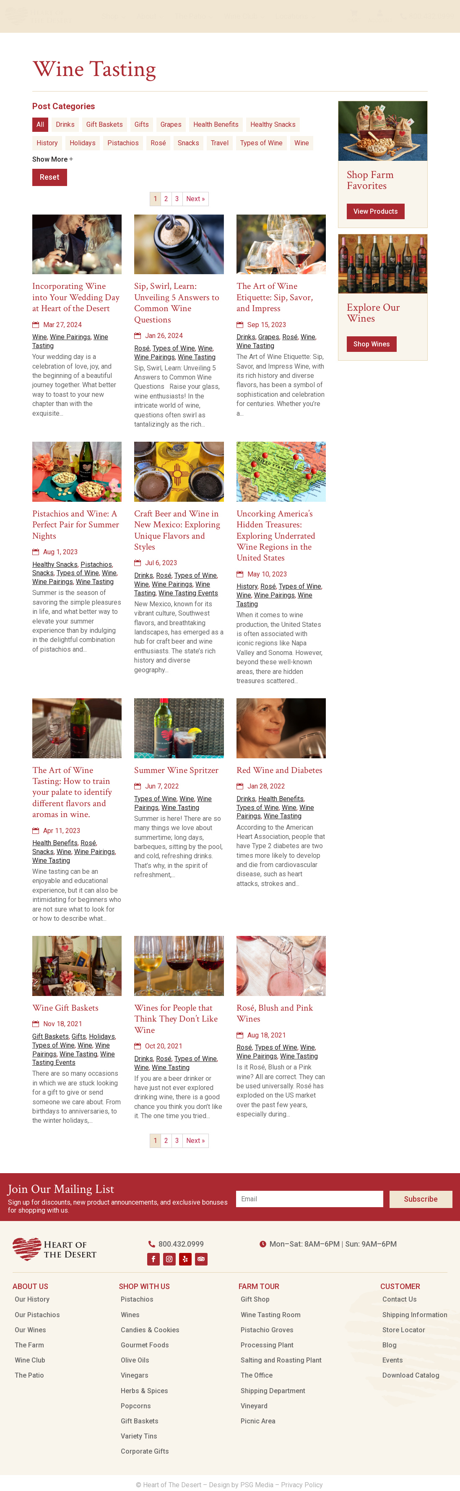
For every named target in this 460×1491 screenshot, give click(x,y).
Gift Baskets (104, 124)
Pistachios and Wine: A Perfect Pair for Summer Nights (75, 525)
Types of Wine (261, 143)
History (47, 143)
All (40, 124)
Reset (50, 177)
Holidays (83, 143)
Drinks (65, 124)
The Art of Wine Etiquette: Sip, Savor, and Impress (274, 297)
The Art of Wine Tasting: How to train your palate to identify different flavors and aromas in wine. (72, 792)
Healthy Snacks (273, 124)
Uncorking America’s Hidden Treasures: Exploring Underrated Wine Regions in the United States (275, 536)
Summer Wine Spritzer (176, 770)
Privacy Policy (303, 1485)
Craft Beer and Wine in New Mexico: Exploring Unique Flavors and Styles (177, 530)
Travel (220, 143)
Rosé (158, 143)
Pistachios (123, 143)
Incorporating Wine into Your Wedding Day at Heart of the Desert (76, 297)
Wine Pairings (70, 337)
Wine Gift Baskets (65, 1008)
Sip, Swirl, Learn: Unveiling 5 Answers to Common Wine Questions (176, 302)
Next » (195, 199)
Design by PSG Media (241, 1485)
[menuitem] (38, 16)
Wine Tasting (197, 357)
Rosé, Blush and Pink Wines (274, 1013)
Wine (301, 143)
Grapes (171, 124)
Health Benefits (216, 124)
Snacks (188, 143)
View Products (375, 211)
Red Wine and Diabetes (279, 770)
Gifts (142, 124)
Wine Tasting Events (188, 593)
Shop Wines (371, 344)
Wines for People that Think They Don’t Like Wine (176, 1019)
